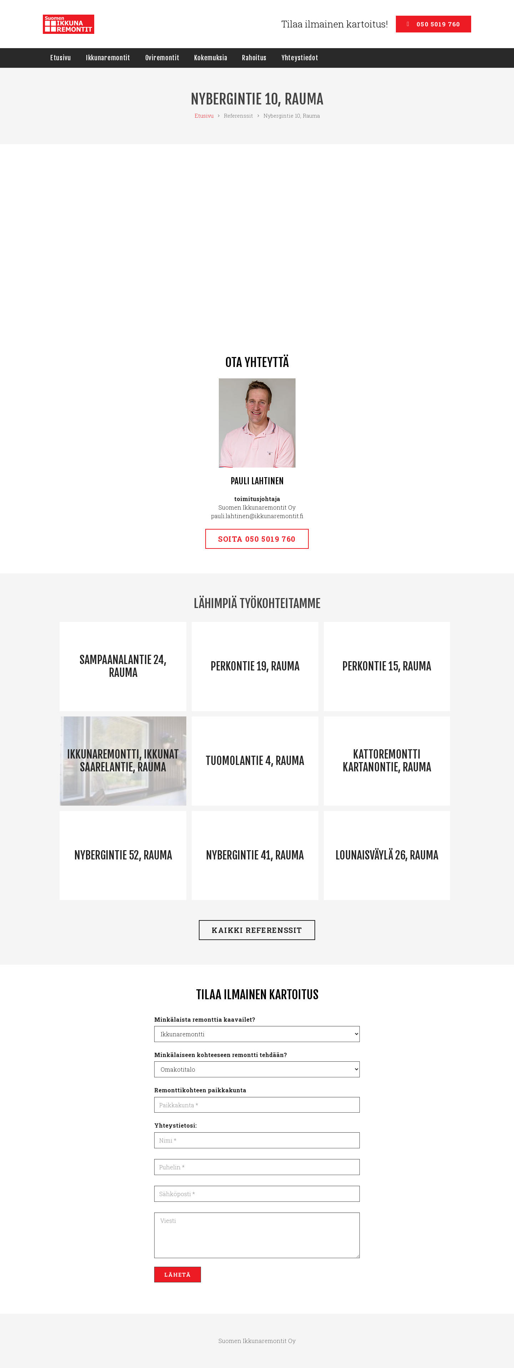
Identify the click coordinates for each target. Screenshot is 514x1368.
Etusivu (204, 115)
